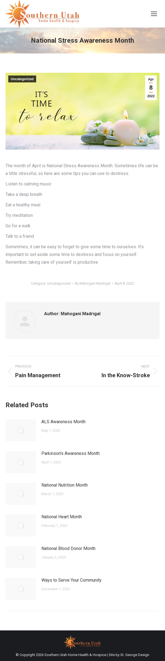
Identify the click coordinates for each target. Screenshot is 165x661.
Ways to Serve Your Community (71, 580)
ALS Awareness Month (63, 421)
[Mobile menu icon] (153, 13)
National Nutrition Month (64, 485)
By (92, 283)
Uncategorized (22, 79)
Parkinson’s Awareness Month (70, 453)
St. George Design (134, 655)
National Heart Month (61, 516)
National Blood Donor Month (68, 548)
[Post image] (21, 430)
